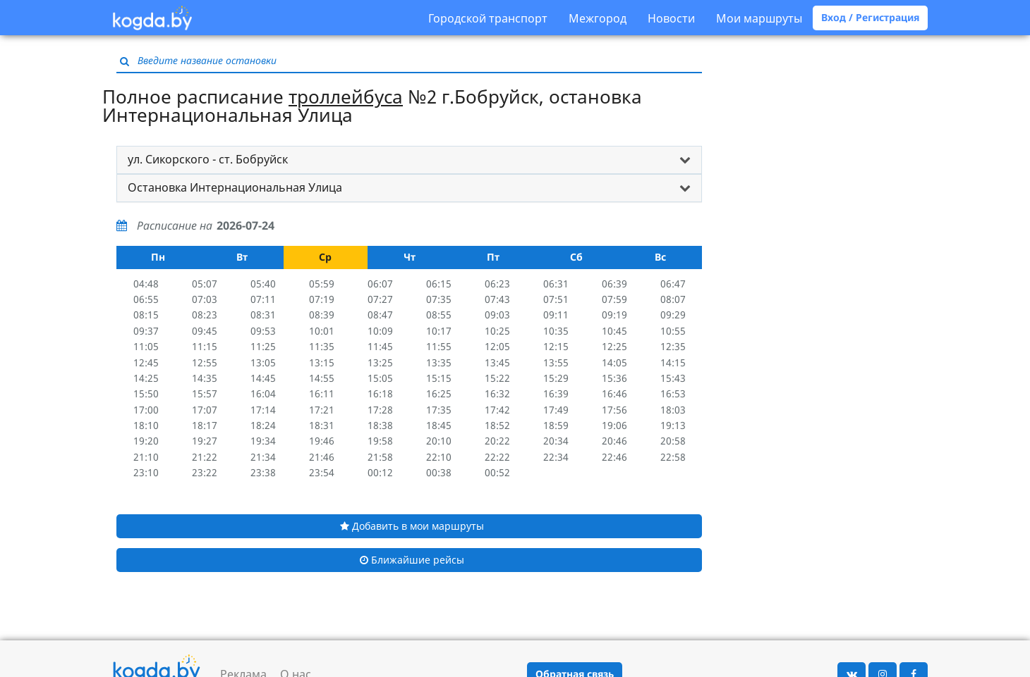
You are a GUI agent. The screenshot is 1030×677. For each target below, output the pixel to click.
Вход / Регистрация (870, 17)
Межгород (597, 18)
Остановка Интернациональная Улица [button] (235, 187)
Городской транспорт (487, 18)
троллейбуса (346, 96)
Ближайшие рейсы (412, 559)
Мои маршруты (759, 18)
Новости (671, 18)
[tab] (409, 160)
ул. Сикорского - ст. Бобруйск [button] (208, 159)
